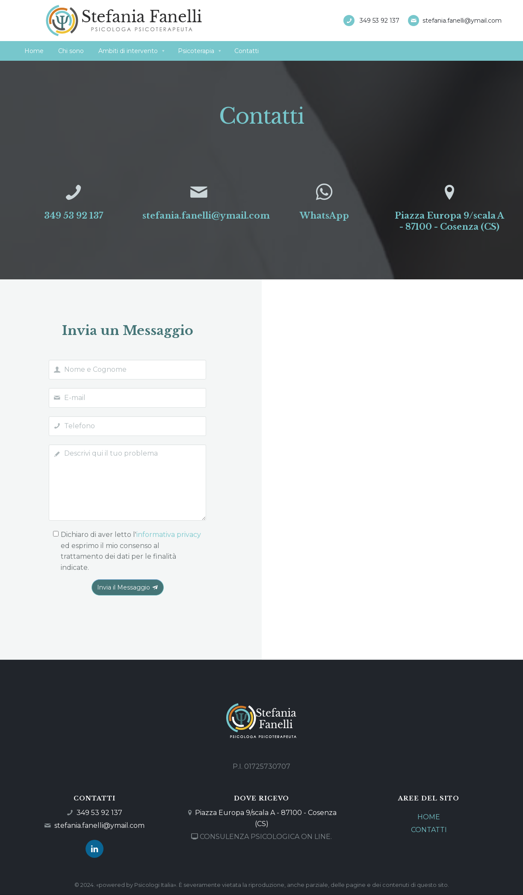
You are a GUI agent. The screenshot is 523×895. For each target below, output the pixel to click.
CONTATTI (429, 830)
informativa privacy (168, 534)
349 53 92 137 (379, 20)
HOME (428, 817)
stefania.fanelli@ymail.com (462, 20)
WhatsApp (324, 215)
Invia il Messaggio (127, 587)
